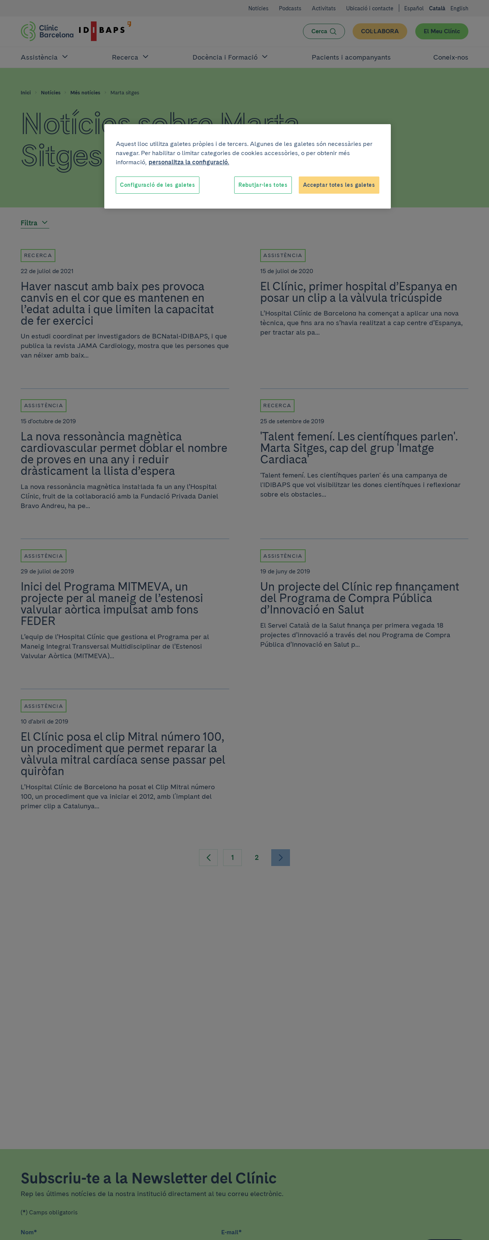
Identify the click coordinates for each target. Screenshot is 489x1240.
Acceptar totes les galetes (339, 185)
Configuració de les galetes (157, 185)
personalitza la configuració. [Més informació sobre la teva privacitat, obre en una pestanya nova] (189, 162)
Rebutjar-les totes (263, 185)
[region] (247, 166)
